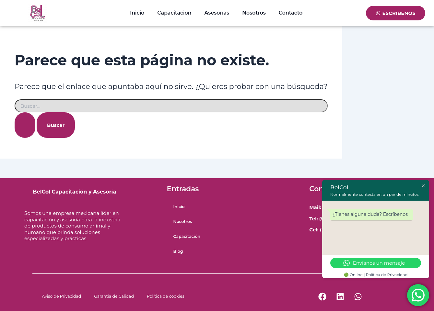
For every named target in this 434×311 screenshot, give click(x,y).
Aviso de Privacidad (61, 296)
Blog (178, 251)
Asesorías (217, 13)
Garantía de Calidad (114, 296)
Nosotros (254, 13)
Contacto (291, 13)
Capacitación (174, 13)
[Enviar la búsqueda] (25, 125)
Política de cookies (165, 296)
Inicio (137, 13)
